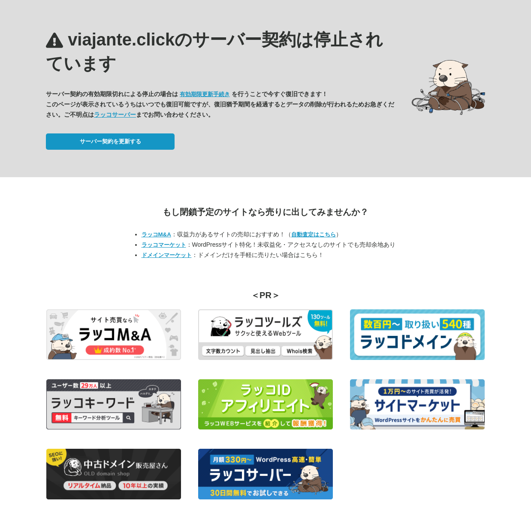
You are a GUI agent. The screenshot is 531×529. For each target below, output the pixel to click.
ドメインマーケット (167, 255)
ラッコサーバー (115, 114)
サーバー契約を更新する (110, 141)
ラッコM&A (156, 234)
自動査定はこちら (313, 234)
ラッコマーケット (164, 245)
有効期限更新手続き (205, 94)
